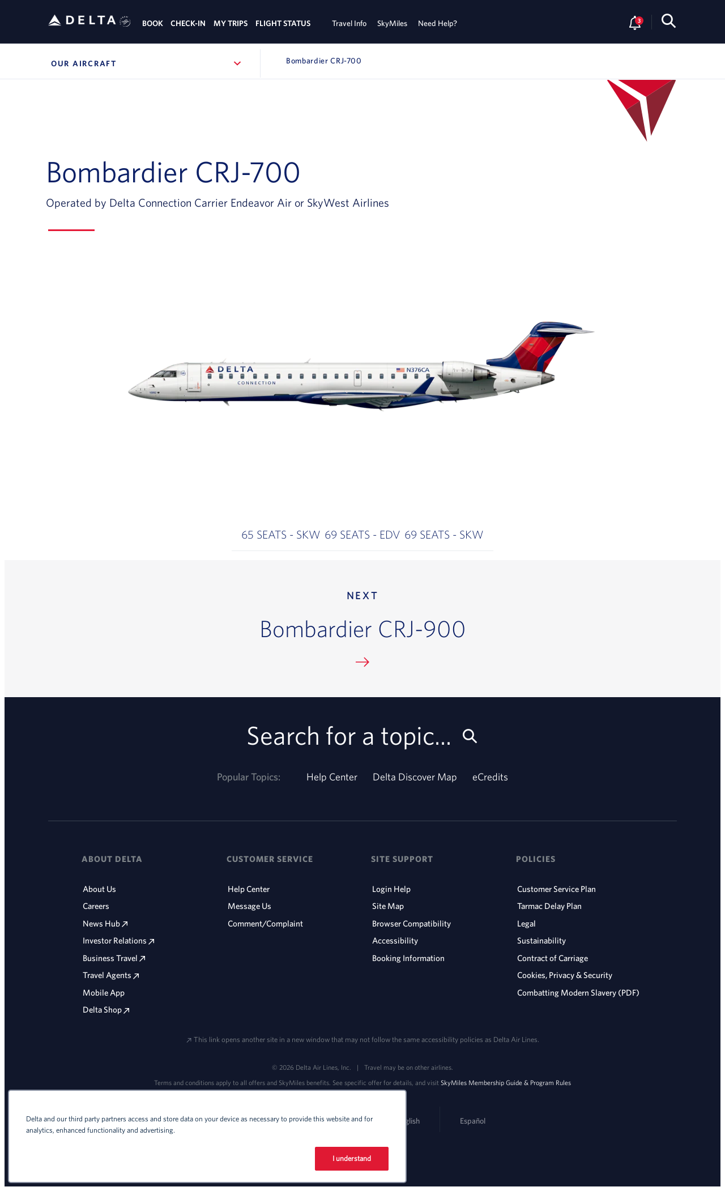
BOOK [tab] (152, 23)
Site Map (388, 906)
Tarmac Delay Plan (549, 906)
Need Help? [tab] (437, 23)
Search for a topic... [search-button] (362, 735)
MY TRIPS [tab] (231, 23)
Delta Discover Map (415, 777)
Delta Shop (106, 1009)
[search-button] (668, 23)
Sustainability (541, 940)
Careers (96, 906)
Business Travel (114, 958)
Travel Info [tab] (349, 23)
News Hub (105, 923)
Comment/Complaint (265, 923)
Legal (526, 923)
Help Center (331, 777)
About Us (99, 889)
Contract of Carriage (552, 958)
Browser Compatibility (411, 923)
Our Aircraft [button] (146, 63)
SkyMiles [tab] (392, 23)
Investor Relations (118, 940)
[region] (207, 1136)
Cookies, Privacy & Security (564, 975)
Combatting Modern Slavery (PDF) (578, 992)
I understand (352, 1158)
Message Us (249, 906)
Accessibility (395, 940)
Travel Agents (111, 975)
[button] (281, 511)
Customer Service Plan (556, 889)
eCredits (490, 777)
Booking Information (408, 958)
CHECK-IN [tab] (188, 23)
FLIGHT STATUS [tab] (282, 23)
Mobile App (104, 992)
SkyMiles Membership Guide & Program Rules (506, 1082)
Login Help (391, 889)
